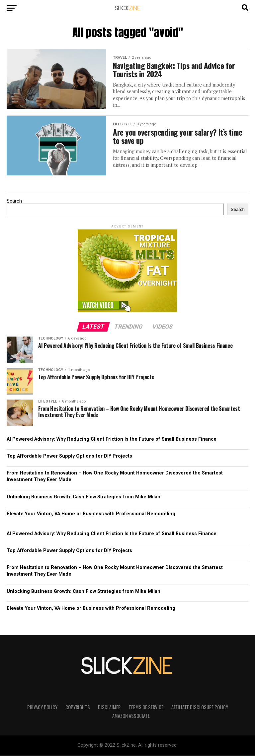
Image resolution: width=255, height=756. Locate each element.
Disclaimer (109, 707)
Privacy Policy (42, 707)
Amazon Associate (131, 716)
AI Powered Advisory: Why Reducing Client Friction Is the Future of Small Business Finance (111, 440)
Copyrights (77, 707)
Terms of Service (145, 707)
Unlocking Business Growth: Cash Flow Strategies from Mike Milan (83, 497)
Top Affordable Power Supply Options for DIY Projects (69, 457)
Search (14, 202)
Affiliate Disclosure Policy (199, 707)
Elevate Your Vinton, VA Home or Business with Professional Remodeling (91, 514)
